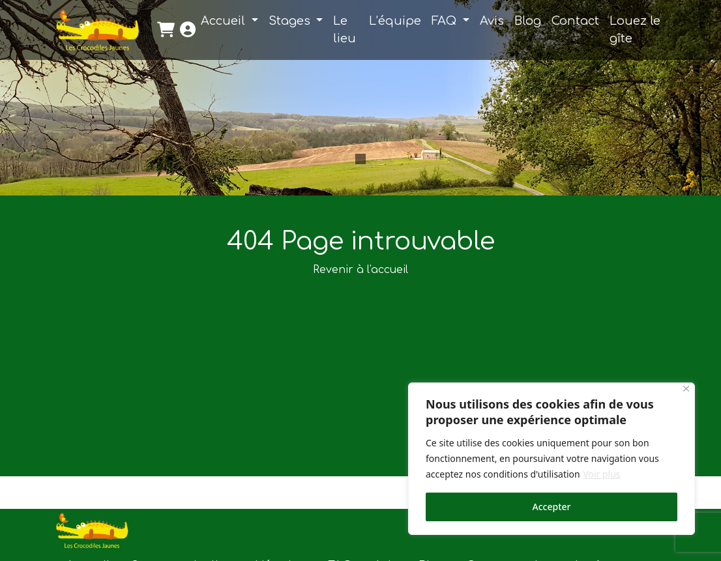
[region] (551, 458)
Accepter (552, 506)
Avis (492, 20)
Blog (527, 20)
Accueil (224, 20)
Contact (575, 20)
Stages (291, 20)
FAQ (446, 20)
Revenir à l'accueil (360, 270)
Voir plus (601, 474)
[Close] (686, 389)
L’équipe (395, 20)
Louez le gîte (635, 29)
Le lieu (344, 29)
